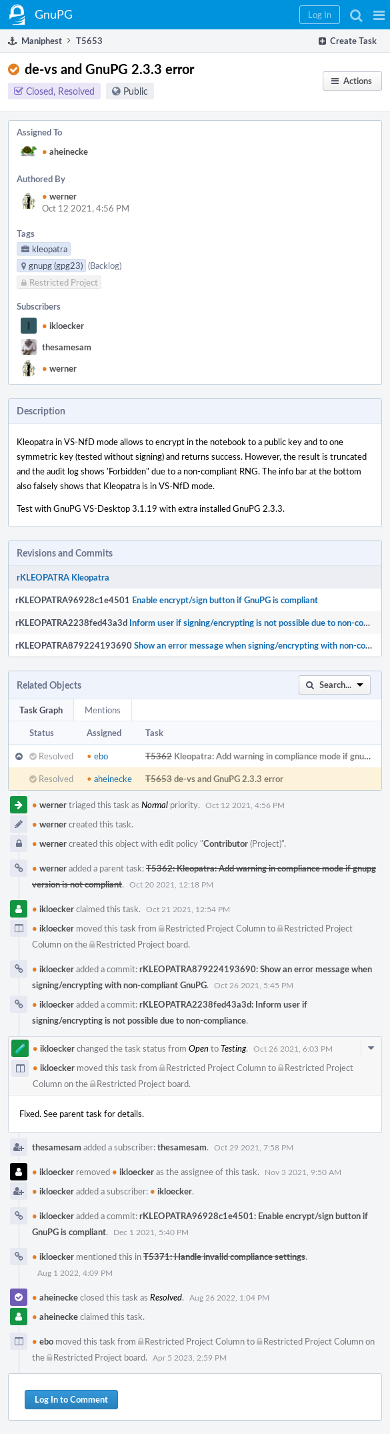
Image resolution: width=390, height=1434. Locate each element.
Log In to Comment (71, 1399)
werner (59, 196)
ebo (97, 756)
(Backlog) (104, 266)
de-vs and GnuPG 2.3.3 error (228, 779)
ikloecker (63, 326)
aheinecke (65, 151)
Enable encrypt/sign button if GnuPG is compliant (225, 600)
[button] (379, 14)
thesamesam (66, 347)
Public (135, 91)
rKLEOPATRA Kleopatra (63, 577)
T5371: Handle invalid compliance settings (224, 1256)
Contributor (225, 843)
